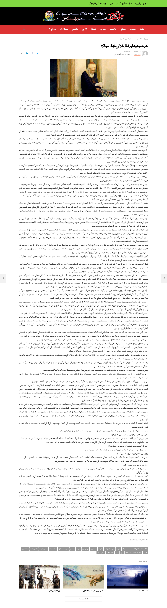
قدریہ (145, 553)
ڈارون (117, 553)
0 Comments (83, 599)
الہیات (100, 549)
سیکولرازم (64, 29)
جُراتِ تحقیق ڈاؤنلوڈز (97, 3)
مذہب (132, 29)
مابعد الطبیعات (137, 553)
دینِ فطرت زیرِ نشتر (54, 591)
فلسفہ (93, 29)
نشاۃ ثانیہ (128, 553)
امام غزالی (93, 549)
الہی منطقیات (143, 590)
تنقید (142, 29)
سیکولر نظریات (43, 549)
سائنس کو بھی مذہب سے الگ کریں (93, 591)
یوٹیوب (138, 3)
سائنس (75, 29)
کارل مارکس (110, 553)
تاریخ (84, 29)
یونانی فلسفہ (101, 553)
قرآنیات (113, 29)
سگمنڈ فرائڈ (53, 549)
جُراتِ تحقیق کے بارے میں (121, 3)
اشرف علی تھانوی (109, 549)
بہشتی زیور (85, 549)
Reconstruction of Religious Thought (135, 549)
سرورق (145, 3)
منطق (123, 29)
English (52, 29)
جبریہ (78, 549)
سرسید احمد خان (63, 549)
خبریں (103, 29)
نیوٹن (122, 553)
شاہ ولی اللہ (34, 549)
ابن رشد (118, 549)
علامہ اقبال (25, 549)
